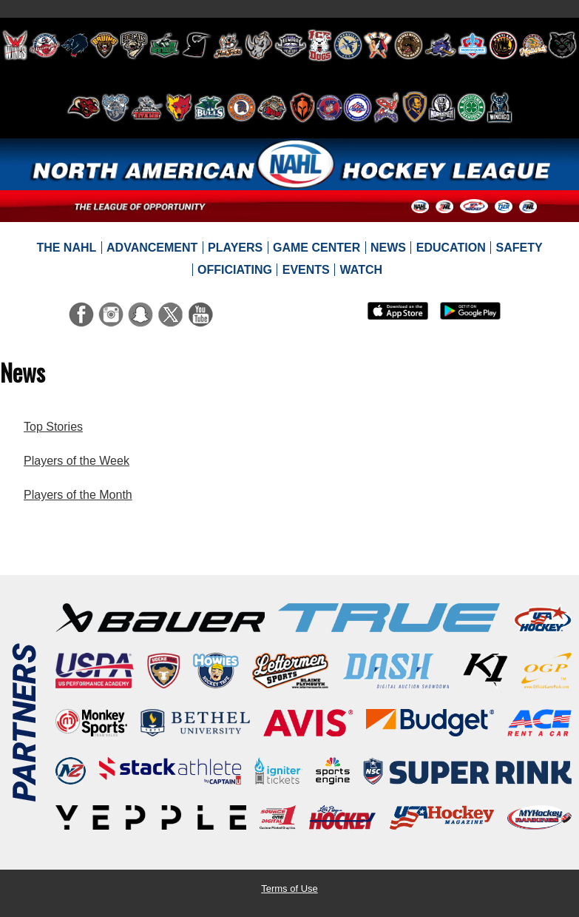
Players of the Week (76, 460)
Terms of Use (289, 888)
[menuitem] (66, 248)
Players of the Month (78, 494)
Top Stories (53, 426)
